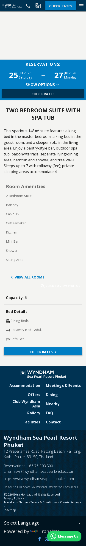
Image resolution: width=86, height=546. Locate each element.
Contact (53, 422)
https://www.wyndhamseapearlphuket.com (39, 478)
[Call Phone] (28, 5)
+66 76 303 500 (40, 465)
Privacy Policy (13, 498)
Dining (52, 394)
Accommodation (24, 385)
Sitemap (10, 510)
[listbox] (43, 523)
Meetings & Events (63, 385)
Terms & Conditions (44, 502)
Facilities (31, 422)
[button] (20, 75)
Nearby (53, 404)
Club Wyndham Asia (26, 403)
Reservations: (43, 64)
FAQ (49, 413)
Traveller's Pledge (16, 502)
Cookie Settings (70, 502)
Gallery (33, 413)
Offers (34, 394)
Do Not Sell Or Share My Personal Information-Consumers (41, 487)
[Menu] (81, 5)
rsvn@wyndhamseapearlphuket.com (44, 471)
